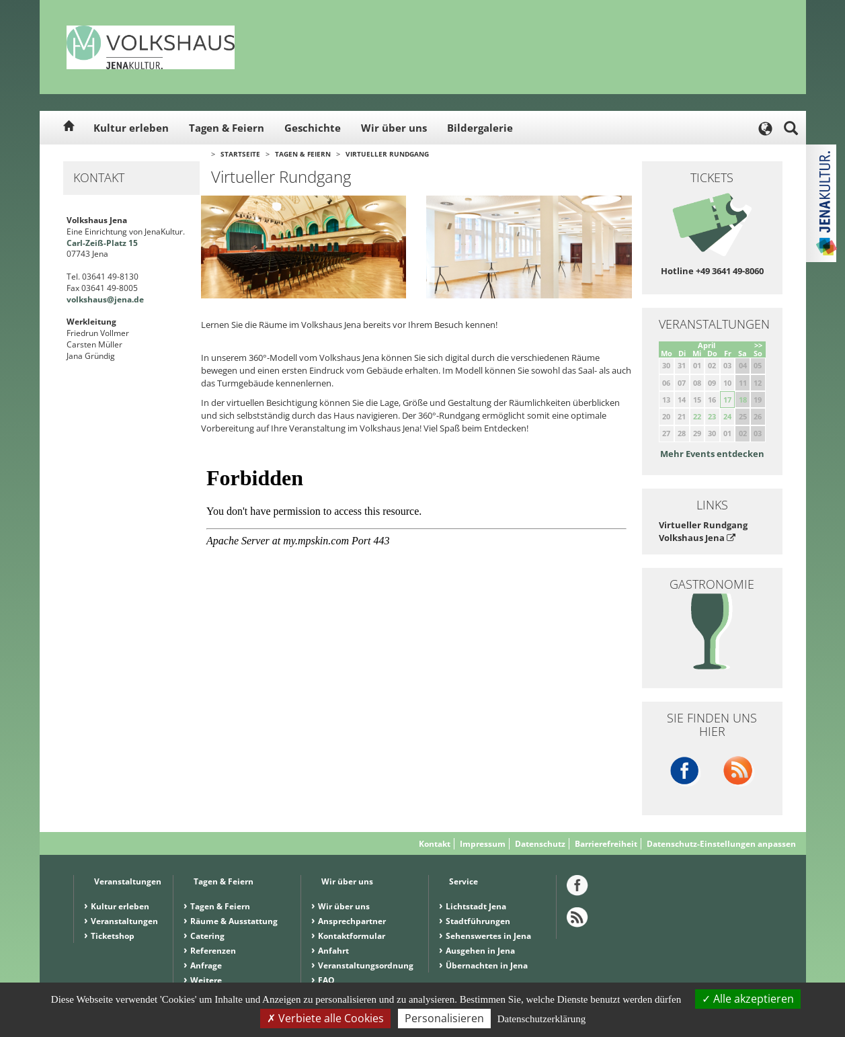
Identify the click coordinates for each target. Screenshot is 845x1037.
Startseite (240, 154)
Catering (207, 936)
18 (743, 400)
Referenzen (213, 950)
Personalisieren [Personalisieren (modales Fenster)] (444, 1018)
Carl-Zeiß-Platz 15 (102, 243)
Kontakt (434, 843)
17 (727, 400)
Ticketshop (112, 936)
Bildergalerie (480, 127)
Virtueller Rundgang (387, 154)
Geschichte (312, 127)
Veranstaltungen (124, 921)
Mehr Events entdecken (712, 454)
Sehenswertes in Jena (488, 936)
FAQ (326, 980)
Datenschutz (540, 843)
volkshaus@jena (99, 299)
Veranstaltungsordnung (365, 965)
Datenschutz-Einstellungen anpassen (721, 843)
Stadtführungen (478, 921)
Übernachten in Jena (487, 965)
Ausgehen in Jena (480, 950)
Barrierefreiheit (606, 843)
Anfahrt (333, 950)
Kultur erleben (131, 127)
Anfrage (206, 965)
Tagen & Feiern (226, 127)
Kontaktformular (351, 936)
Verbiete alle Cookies (325, 1018)
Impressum (483, 843)
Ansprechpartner (352, 921)
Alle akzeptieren (748, 998)
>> (758, 345)
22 (697, 416)
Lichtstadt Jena (476, 906)
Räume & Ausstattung (234, 921)
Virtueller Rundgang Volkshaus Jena (703, 531)
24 (727, 416)
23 (712, 416)
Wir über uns (394, 127)
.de (138, 299)
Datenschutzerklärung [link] (541, 1018)
